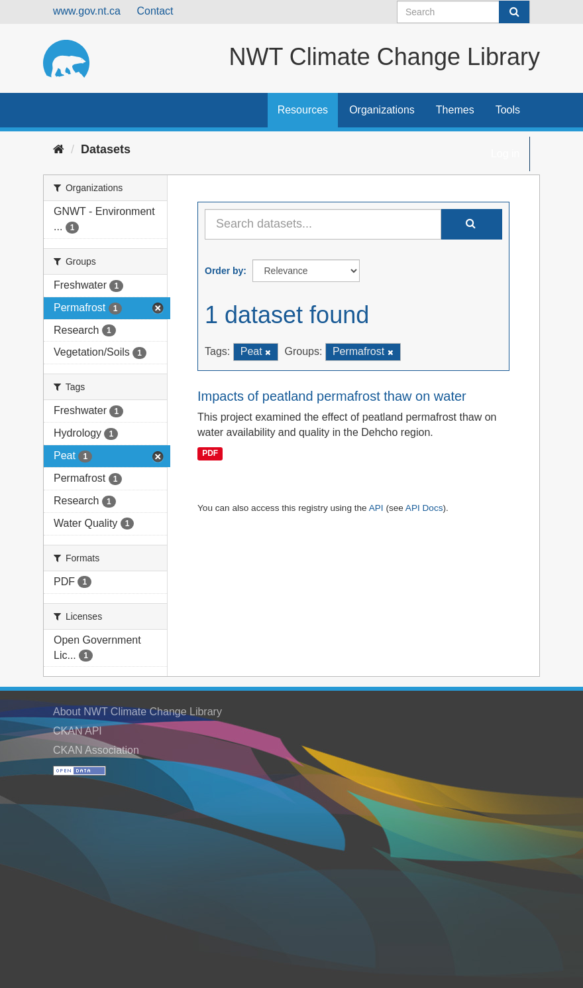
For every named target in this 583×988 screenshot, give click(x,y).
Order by (224, 270)
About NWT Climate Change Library (137, 711)
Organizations (382, 109)
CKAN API (77, 731)
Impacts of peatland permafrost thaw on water (331, 396)
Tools (508, 109)
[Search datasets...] (323, 224)
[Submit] (514, 12)
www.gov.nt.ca (87, 11)
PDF (210, 454)
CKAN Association (96, 750)
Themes (455, 109)
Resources (303, 109)
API (376, 508)
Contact (154, 11)
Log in (505, 153)
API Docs (424, 508)
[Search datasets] (463, 12)
